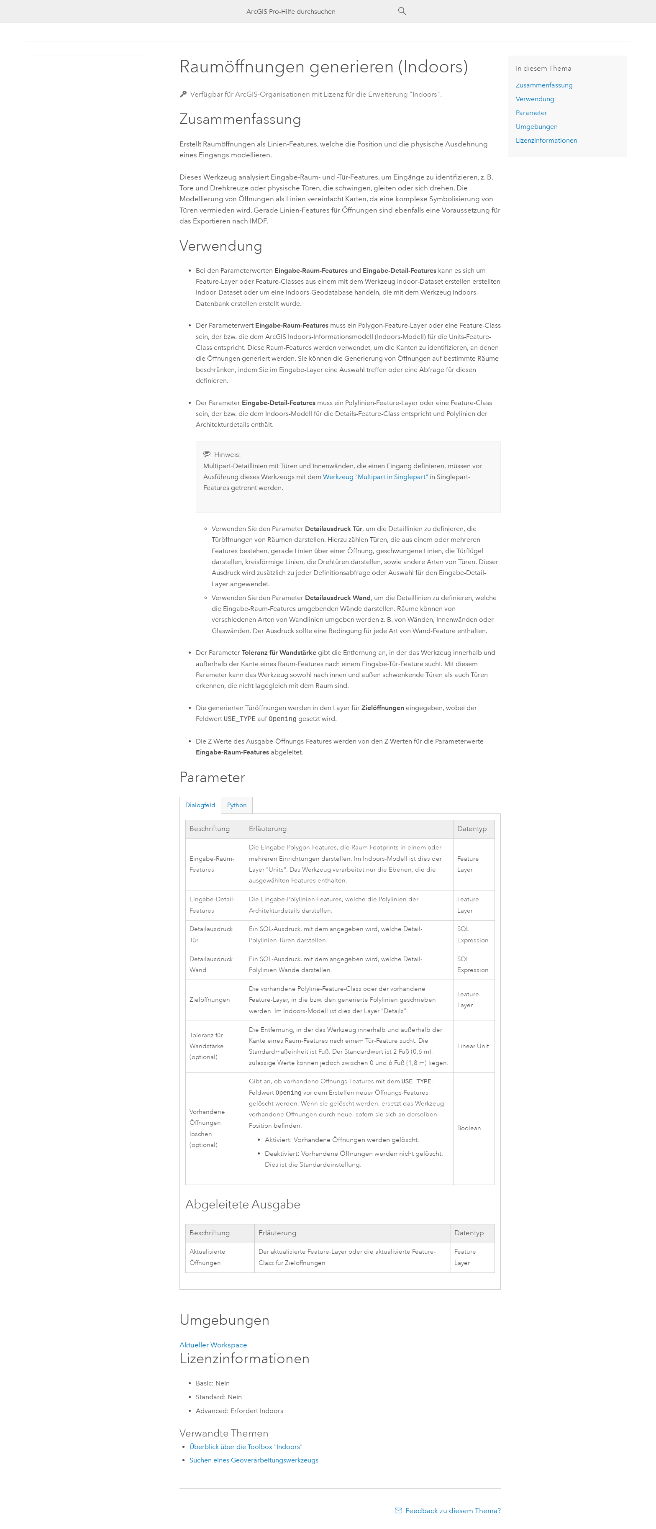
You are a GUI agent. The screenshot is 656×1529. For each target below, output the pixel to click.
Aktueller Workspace (213, 1346)
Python (237, 805)
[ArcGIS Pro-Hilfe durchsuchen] (319, 11)
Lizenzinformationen (546, 140)
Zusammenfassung (544, 85)
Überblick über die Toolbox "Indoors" (246, 1448)
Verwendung (535, 99)
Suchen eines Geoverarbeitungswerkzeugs (254, 1462)
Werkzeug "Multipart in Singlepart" (375, 477)
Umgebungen (537, 127)
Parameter (531, 113)
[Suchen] (402, 11)
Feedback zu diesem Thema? (453, 1512)
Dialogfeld (200, 805)
